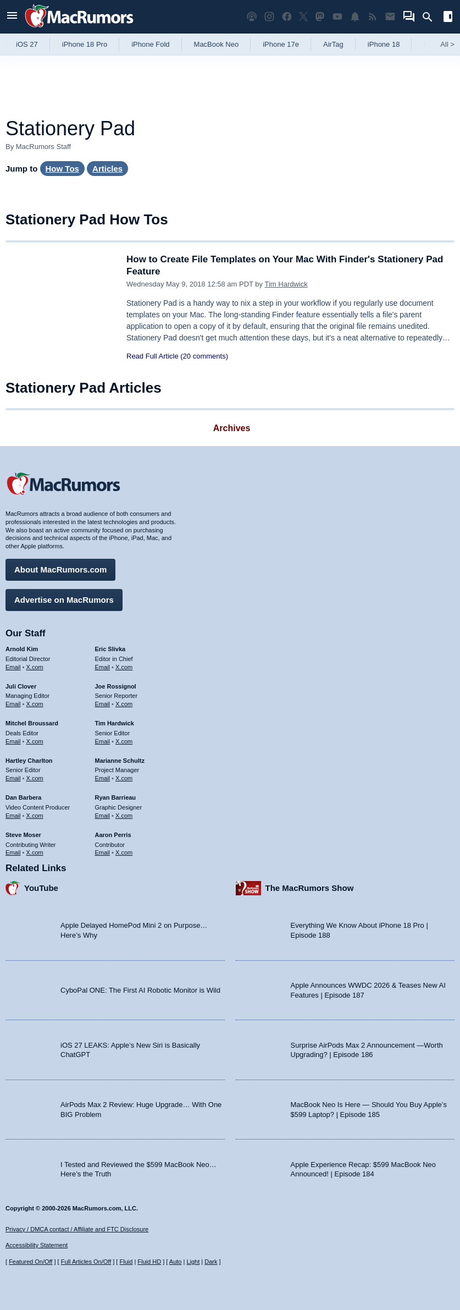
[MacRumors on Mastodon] (319, 17)
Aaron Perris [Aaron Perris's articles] (113, 835)
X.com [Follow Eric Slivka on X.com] (123, 667)
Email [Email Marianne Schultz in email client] (102, 778)
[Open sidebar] (448, 18)
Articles (107, 168)
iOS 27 (27, 44)
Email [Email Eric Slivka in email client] (102, 667)
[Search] (431, 17)
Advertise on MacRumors (64, 599)
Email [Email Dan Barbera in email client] (13, 815)
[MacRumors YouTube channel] (337, 17)
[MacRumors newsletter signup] (390, 17)
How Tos (62, 168)
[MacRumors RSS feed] (372, 17)
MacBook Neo (216, 44)
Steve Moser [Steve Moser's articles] (23, 835)
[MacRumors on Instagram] (269, 17)
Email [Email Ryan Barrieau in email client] (102, 815)
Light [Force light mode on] (192, 1261)
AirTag (333, 44)
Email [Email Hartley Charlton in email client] (13, 778)
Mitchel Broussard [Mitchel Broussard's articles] (31, 723)
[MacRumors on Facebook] (286, 17)
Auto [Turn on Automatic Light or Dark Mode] (175, 1261)
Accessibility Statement (36, 1245)
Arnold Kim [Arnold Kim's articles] (21, 649)
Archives (232, 428)
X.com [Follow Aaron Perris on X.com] (123, 852)
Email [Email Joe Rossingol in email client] (102, 704)
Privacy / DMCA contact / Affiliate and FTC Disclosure (76, 1229)
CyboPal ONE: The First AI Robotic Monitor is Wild (140, 990)
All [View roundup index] (447, 44)
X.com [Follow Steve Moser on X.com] (34, 852)
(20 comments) (204, 356)
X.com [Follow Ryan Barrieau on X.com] (123, 815)
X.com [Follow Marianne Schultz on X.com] (123, 778)
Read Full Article (152, 356)
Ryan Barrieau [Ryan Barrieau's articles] (115, 797)
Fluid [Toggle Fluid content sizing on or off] (125, 1261)
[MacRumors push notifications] (355, 17)
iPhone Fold (150, 44)
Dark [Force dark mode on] (210, 1261)
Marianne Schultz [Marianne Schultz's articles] (120, 760)
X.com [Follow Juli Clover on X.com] (34, 704)
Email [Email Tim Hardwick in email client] (102, 741)
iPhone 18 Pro (84, 44)
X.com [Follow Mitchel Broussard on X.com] (34, 741)
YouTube (41, 888)
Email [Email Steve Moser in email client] (13, 852)
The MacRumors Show (309, 888)
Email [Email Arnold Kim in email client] (13, 667)
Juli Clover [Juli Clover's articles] (20, 686)
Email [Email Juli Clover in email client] (13, 704)
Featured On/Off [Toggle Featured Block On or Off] (30, 1261)
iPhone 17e (281, 44)
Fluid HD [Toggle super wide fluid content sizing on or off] (149, 1261)
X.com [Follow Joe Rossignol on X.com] (123, 704)
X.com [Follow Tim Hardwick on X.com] (123, 741)
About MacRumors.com (60, 569)
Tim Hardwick (285, 284)
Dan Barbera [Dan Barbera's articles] (23, 797)
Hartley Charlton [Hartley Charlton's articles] (29, 760)
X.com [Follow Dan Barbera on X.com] (34, 815)
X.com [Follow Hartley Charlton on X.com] (34, 778)
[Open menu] (12, 17)
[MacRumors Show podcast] (251, 17)
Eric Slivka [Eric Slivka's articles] (110, 649)
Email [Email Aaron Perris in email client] (102, 852)
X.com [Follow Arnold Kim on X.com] (34, 667)
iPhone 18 (384, 44)
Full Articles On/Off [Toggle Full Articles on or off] (86, 1261)
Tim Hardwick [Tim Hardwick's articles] (114, 723)
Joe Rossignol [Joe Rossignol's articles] (115, 686)
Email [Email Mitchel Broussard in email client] (13, 741)
